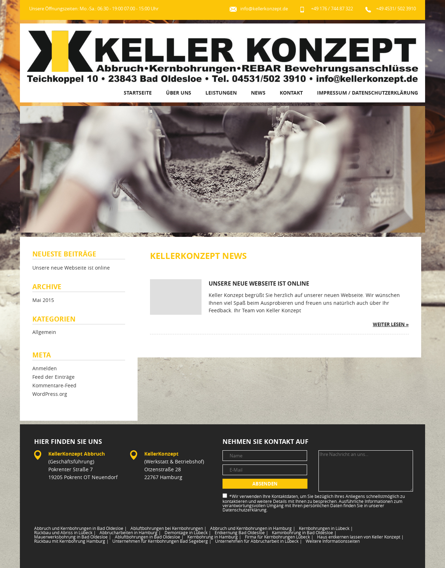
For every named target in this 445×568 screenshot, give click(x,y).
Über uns (178, 92)
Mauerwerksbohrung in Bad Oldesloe (72, 537)
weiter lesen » (391, 324)
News (258, 92)
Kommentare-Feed (54, 385)
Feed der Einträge (53, 376)
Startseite (138, 92)
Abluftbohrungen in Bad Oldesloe (149, 537)
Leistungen (221, 92)
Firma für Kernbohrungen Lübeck (279, 537)
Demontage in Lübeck (188, 532)
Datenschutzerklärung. (245, 510)
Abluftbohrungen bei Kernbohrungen (168, 528)
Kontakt (291, 92)
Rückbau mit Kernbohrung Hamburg (71, 541)
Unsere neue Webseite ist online (71, 267)
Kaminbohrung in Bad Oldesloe (304, 532)
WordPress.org (49, 394)
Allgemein (44, 332)
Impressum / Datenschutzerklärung (367, 92)
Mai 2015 (43, 300)
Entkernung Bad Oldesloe (241, 532)
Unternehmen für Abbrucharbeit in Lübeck (258, 541)
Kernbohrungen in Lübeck (326, 528)
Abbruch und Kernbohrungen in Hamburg (252, 528)
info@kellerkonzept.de (264, 9)
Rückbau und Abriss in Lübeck (65, 532)
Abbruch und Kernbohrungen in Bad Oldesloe (80, 528)
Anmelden (44, 368)
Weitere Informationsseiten (333, 541)
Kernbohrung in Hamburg (214, 537)
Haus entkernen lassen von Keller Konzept (360, 537)
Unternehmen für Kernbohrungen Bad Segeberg (161, 541)
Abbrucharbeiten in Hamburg (130, 532)
